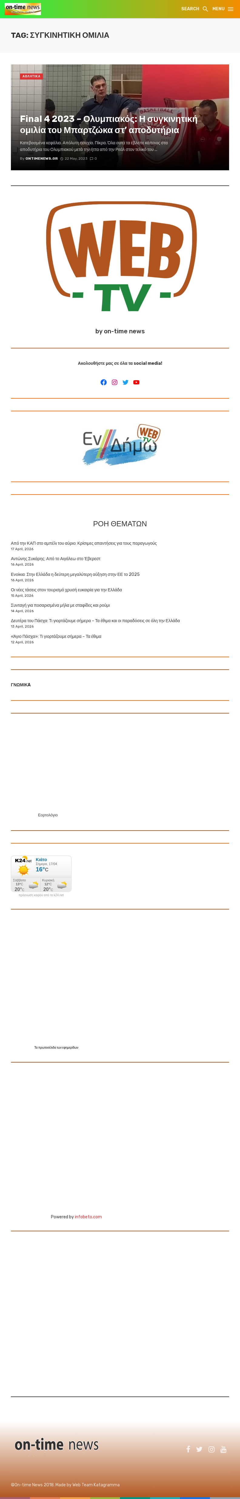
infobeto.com (88, 1217)
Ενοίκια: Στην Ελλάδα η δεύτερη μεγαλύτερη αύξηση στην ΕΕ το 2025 (75, 574)
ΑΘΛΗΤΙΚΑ (31, 76)
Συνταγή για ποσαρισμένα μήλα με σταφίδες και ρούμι (60, 605)
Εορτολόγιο (48, 815)
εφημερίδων (70, 1048)
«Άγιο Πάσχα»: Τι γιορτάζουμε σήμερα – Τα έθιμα (56, 636)
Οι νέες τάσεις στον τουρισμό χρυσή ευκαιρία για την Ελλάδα (66, 590)
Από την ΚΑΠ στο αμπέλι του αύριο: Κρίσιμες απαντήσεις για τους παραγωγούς (84, 543)
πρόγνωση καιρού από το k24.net (41, 895)
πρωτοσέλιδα (47, 1048)
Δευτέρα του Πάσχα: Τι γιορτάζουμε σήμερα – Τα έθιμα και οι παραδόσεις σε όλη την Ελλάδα (95, 620)
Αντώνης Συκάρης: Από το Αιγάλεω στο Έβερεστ (56, 558)
